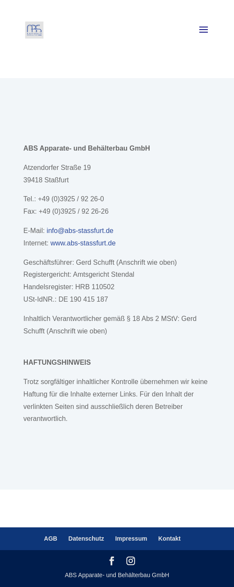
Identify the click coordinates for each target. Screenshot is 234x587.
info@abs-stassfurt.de (80, 230)
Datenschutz (86, 538)
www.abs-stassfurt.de (83, 243)
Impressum (131, 538)
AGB (50, 538)
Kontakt (169, 538)
